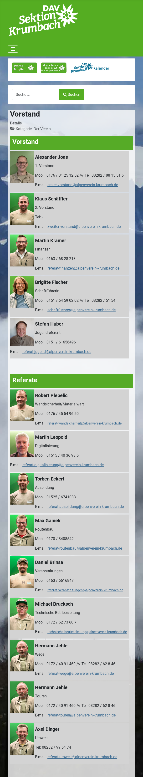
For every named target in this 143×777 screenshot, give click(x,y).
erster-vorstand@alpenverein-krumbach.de (82, 185)
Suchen (71, 94)
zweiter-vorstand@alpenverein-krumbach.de (84, 226)
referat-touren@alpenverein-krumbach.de (81, 715)
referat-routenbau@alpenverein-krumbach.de (84, 548)
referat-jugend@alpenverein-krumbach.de (56, 351)
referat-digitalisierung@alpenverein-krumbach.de (63, 465)
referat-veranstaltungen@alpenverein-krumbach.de (85, 590)
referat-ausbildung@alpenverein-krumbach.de (85, 506)
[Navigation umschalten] (13, 49)
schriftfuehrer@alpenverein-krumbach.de (81, 310)
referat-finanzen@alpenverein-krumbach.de (83, 268)
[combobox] (35, 94)
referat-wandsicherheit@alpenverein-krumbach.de (84, 423)
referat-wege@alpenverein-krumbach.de (80, 673)
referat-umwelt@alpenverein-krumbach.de (82, 757)
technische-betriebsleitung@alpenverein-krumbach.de (87, 632)
